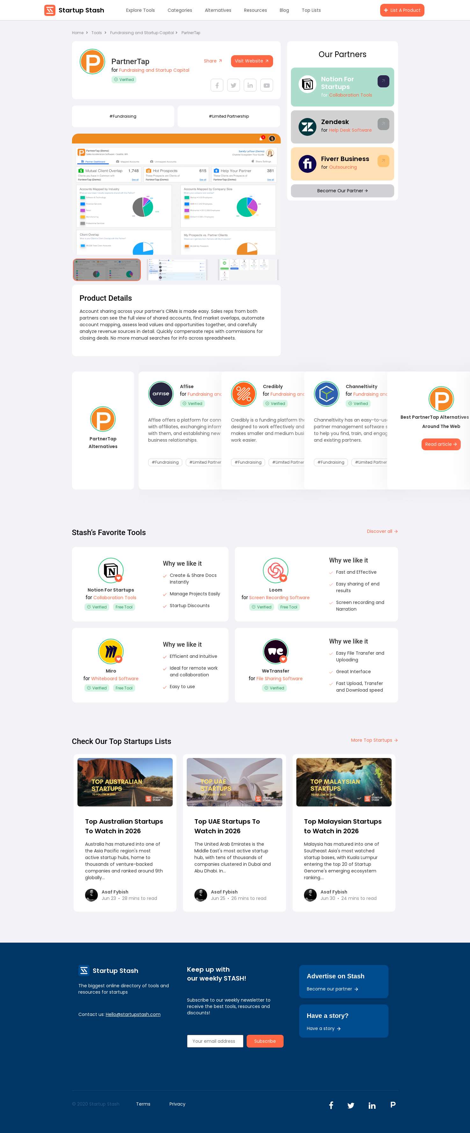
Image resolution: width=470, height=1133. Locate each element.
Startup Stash (81, 10)
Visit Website (252, 61)
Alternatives (218, 10)
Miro (111, 671)
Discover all (382, 531)
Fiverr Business (345, 158)
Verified (124, 79)
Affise (187, 386)
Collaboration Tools (350, 95)
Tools (96, 32)
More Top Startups (374, 740)
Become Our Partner (342, 191)
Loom (275, 590)
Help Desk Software (350, 130)
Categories (180, 10)
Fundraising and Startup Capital (143, 32)
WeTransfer (275, 671)
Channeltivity (361, 386)
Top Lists (311, 10)
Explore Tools (140, 10)
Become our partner (333, 989)
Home (80, 32)
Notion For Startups (337, 83)
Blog (284, 10)
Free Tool (124, 607)
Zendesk (335, 121)
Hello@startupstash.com (133, 1014)
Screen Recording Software (279, 597)
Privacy (177, 1104)
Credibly (273, 386)
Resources (255, 10)
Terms (143, 1104)
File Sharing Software (280, 678)
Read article (441, 444)
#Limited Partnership (229, 116)
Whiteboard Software (115, 678)
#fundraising (122, 116)
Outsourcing (343, 167)
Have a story (324, 1028)
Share (213, 61)
